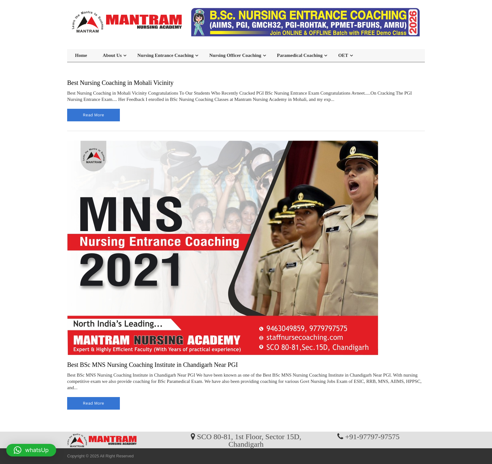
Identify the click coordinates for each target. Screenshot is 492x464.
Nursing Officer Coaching (235, 55)
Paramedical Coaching (300, 55)
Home (81, 55)
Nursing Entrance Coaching (165, 55)
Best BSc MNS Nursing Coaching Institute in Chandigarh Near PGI (152, 364)
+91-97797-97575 (372, 436)
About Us (112, 55)
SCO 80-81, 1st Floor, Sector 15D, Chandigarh (249, 440)
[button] (31, 450)
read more (93, 115)
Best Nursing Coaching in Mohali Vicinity (120, 82)
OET (343, 55)
